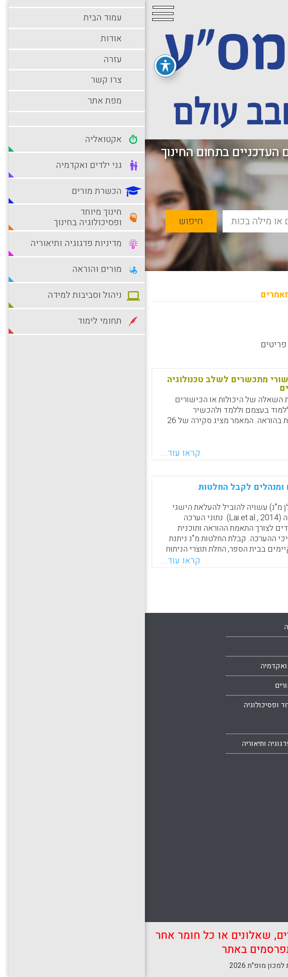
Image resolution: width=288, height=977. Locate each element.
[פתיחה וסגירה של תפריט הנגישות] (20, 63)
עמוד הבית (256, 665)
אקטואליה (154, 627)
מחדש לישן (253, 327)
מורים (161, 763)
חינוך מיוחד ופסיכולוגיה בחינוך (134, 715)
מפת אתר (258, 743)
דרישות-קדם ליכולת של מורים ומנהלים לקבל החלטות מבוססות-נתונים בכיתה (155, 491)
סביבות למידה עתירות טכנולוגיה (240, 859)
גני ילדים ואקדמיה (143, 666)
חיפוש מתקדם (232, 242)
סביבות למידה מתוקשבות (234, 830)
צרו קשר (259, 724)
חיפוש (46, 221)
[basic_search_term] (173, 221)
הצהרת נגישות (251, 763)
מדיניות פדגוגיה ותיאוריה (133, 743)
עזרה (265, 704)
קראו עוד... (35, 453)
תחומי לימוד (254, 888)
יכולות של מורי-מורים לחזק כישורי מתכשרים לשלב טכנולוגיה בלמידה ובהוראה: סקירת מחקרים (140, 384)
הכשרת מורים (150, 685)
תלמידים (259, 908)
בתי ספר (157, 646)
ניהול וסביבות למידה (242, 810)
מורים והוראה (252, 791)
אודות (263, 685)
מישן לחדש (200, 327)
